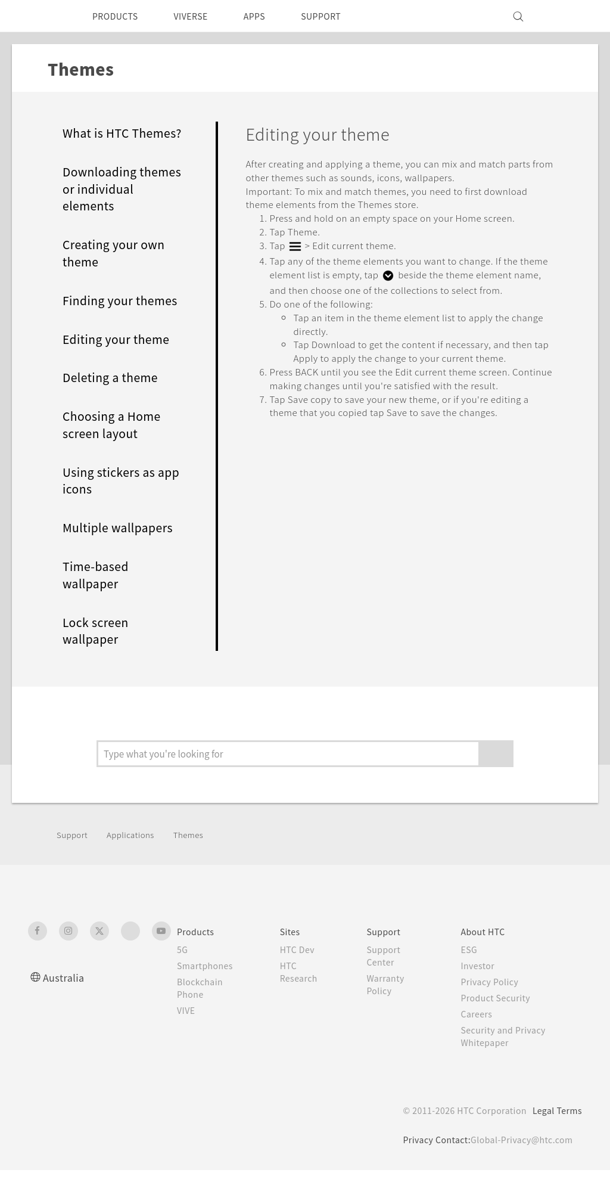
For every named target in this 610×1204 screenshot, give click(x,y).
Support (74, 868)
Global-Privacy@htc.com (519, 1173)
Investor (479, 999)
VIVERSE (201, 16)
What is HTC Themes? (100, 141)
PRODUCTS (118, 16)
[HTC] (42, 16)
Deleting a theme (114, 412)
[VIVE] (566, 16)
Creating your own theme (118, 270)
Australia (65, 1011)
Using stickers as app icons (113, 514)
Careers (478, 1047)
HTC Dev (299, 983)
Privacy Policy (492, 1015)
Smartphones (207, 999)
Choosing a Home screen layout (116, 459)
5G (182, 983)
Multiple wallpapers (121, 562)
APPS (270, 16)
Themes (197, 868)
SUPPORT (342, 16)
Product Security (498, 1031)
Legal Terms (555, 1144)
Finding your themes (101, 326)
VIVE (188, 1044)
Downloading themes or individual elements (122, 206)
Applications (136, 868)
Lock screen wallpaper (98, 665)
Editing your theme (121, 373)
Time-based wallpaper (99, 609)
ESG (470, 983)
